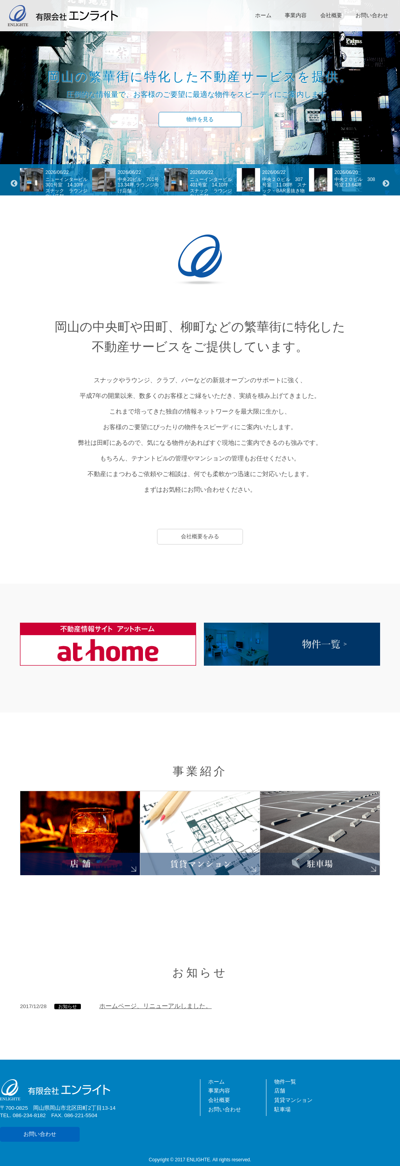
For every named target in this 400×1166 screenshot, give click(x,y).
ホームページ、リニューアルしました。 (155, 1006)
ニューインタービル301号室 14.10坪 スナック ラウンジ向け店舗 (66, 188)
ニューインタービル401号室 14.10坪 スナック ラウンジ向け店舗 (211, 188)
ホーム (263, 15)
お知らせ (67, 1006)
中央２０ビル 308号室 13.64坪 (354, 182)
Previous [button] (14, 184)
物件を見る (200, 119)
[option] (56, 183)
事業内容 (296, 15)
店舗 (279, 1091)
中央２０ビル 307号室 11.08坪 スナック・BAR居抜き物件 (284, 188)
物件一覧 (285, 1082)
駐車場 (282, 1109)
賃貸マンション (293, 1100)
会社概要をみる (200, 536)
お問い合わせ (371, 15)
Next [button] (386, 184)
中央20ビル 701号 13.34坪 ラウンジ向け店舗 (140, 185)
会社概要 (331, 15)
